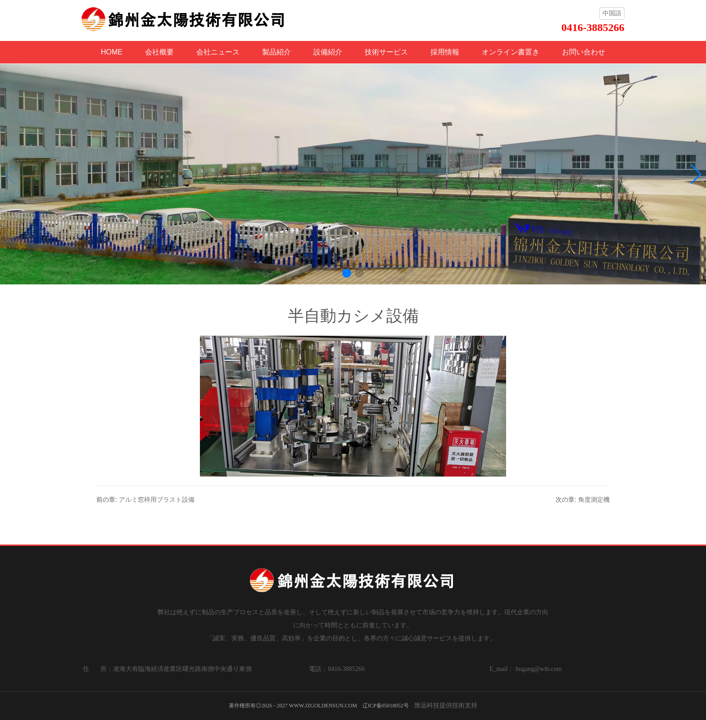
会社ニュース (218, 52)
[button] (346, 273)
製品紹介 (276, 52)
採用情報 (444, 52)
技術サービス (386, 52)
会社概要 (159, 52)
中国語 (611, 13)
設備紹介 (327, 52)
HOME (111, 52)
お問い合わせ (583, 52)
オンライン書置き (510, 52)
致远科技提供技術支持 (445, 705)
